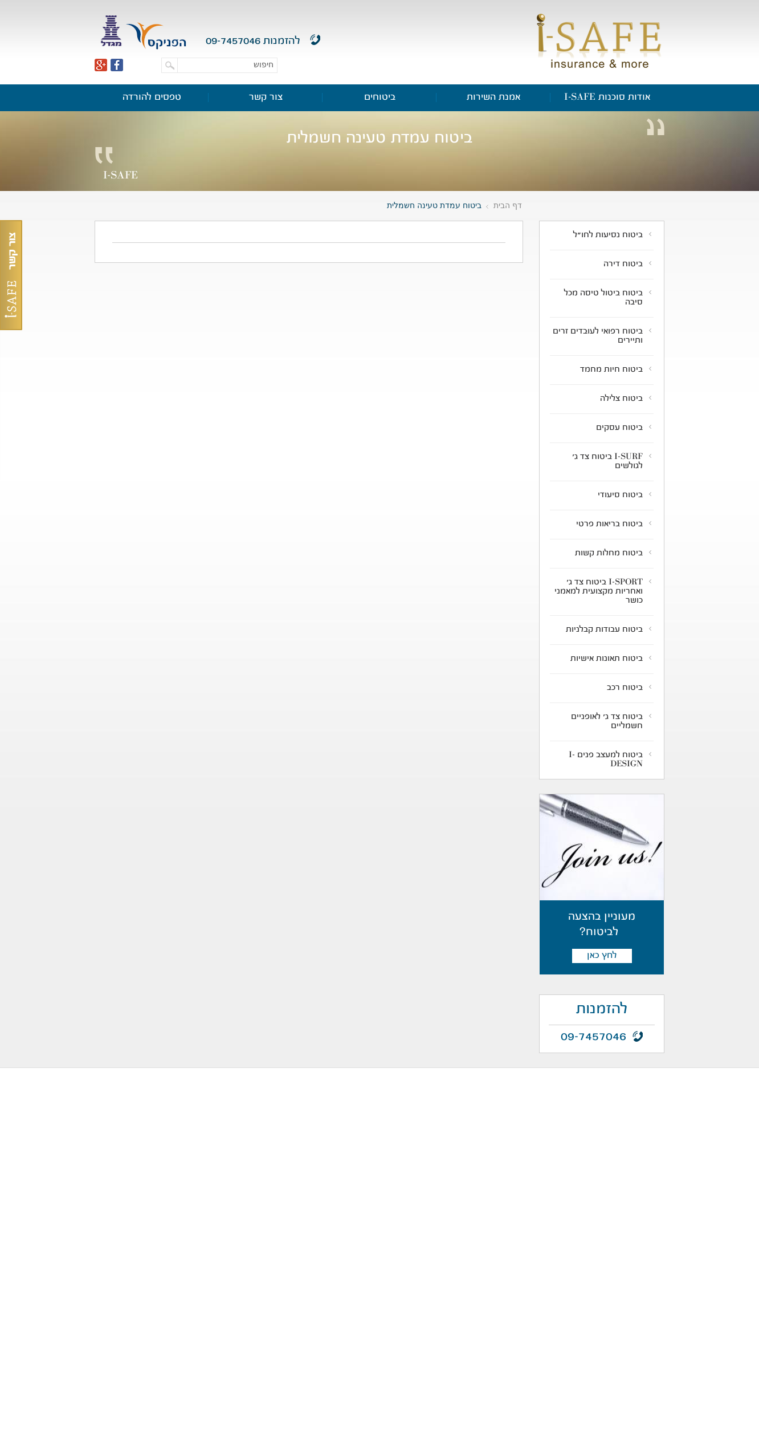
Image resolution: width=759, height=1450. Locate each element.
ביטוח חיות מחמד (611, 370)
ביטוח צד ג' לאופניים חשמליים (607, 722)
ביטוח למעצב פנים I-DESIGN (606, 760)
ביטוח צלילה (621, 399)
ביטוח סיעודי (620, 495)
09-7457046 (233, 41)
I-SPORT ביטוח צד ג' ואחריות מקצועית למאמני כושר (598, 592)
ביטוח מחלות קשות (609, 553)
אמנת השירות (494, 97)
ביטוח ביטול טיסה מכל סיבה (603, 298)
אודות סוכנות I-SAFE (607, 97)
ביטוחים (379, 97)
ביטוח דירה (623, 264)
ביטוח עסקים (619, 428)
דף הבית (507, 205)
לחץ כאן (602, 955)
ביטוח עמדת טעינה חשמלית (434, 205)
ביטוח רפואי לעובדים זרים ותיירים (598, 336)
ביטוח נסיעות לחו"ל (608, 235)
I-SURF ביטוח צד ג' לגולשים (607, 462)
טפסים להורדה (152, 97)
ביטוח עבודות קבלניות (604, 630)
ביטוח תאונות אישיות (606, 659)
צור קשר (266, 97)
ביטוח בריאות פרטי (609, 524)
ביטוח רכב (625, 688)
